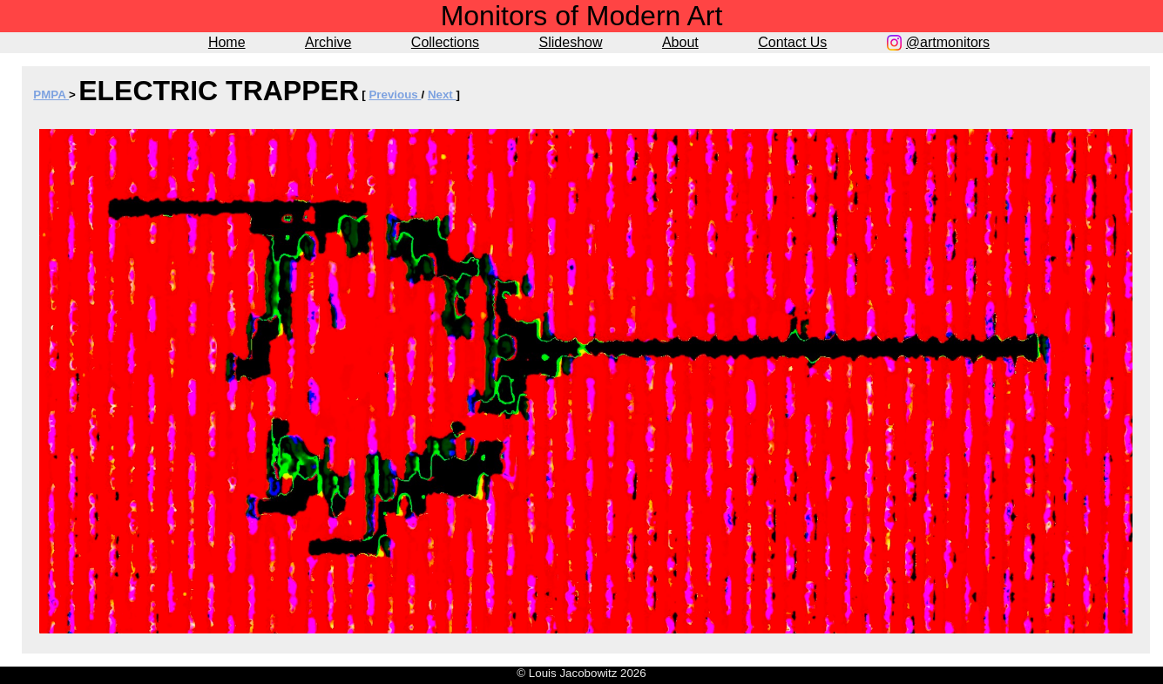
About (680, 42)
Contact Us (792, 42)
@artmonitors (948, 42)
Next (442, 94)
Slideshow (571, 42)
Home (227, 42)
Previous (395, 94)
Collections (445, 42)
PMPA (51, 94)
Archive (328, 42)
